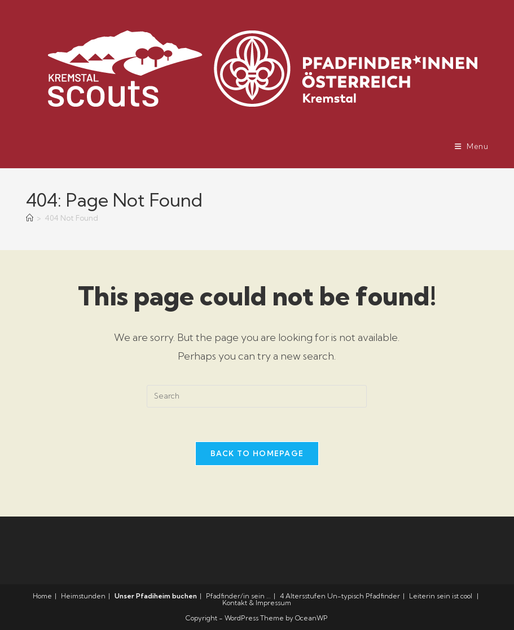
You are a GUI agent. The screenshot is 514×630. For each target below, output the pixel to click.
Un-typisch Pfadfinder (363, 596)
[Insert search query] (257, 396)
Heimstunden (83, 596)
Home (42, 596)
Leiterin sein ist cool (440, 596)
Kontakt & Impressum (256, 602)
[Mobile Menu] (472, 146)
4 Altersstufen (303, 596)
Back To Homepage (257, 453)
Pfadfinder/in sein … (238, 596)
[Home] (29, 217)
